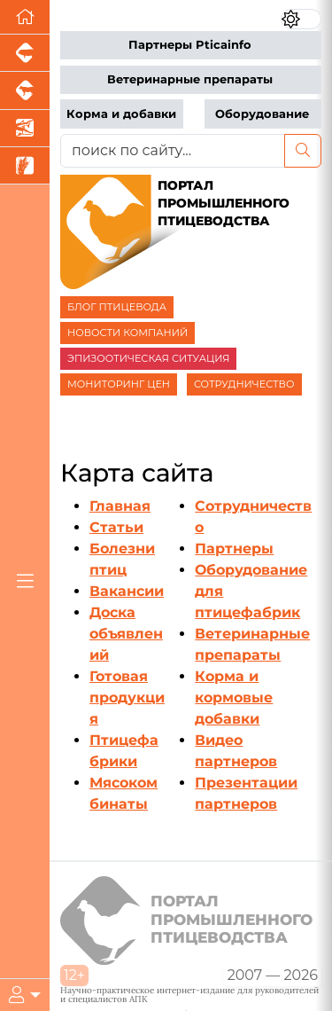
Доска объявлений (126, 633)
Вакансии (126, 591)
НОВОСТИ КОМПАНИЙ (127, 332)
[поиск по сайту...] (172, 151)
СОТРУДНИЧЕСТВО (244, 384)
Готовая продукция (127, 697)
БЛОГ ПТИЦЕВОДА (116, 307)
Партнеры (234, 548)
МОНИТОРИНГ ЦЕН (118, 384)
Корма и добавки (121, 114)
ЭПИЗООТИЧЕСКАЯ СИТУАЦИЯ (148, 358)
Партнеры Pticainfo (189, 44)
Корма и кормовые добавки (234, 697)
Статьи (116, 527)
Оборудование (262, 114)
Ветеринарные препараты (190, 79)
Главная (120, 506)
